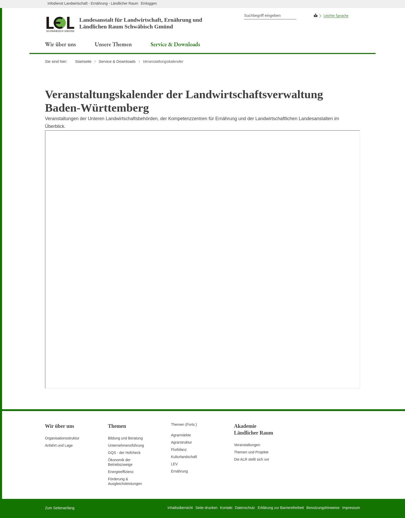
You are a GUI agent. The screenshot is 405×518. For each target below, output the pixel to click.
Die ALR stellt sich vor (251, 459)
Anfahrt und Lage (59, 445)
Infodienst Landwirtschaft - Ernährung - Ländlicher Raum (93, 3)
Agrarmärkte (181, 435)
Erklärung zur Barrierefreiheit (281, 508)
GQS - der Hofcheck (124, 453)
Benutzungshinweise (322, 508)
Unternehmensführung (126, 445)
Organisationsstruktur (62, 438)
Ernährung (179, 471)
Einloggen (149, 3)
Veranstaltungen (247, 445)
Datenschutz (245, 508)
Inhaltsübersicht (180, 508)
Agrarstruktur (181, 442)
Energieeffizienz (121, 472)
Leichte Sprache (336, 15)
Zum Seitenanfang (59, 508)
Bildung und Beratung (125, 438)
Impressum (351, 508)
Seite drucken (206, 508)
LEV (174, 464)
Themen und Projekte (251, 452)
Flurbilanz (179, 449)
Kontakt (226, 508)
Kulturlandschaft (184, 457)
